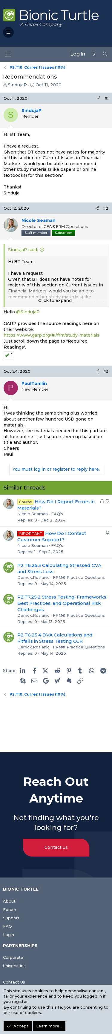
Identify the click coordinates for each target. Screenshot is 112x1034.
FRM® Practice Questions (79, 577)
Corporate (13, 957)
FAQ (7, 926)
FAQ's (57, 513)
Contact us (56, 847)
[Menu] (7, 54)
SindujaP (17, 85)
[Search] (105, 54)
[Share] (98, 98)
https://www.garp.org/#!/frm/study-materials (51, 335)
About (9, 901)
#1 (106, 98)
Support (11, 917)
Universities (14, 965)
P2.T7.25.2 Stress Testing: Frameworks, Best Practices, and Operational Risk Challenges (62, 603)
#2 (105, 208)
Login (8, 934)
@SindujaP (28, 312)
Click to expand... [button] (56, 300)
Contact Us (14, 982)
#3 (105, 371)
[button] (8, 32)
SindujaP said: (23, 249)
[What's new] (93, 54)
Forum (9, 909)
